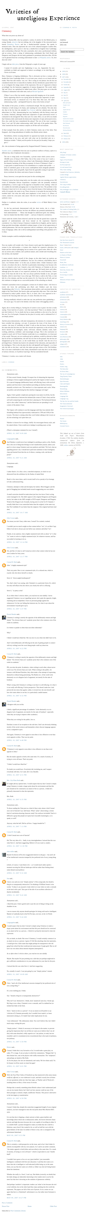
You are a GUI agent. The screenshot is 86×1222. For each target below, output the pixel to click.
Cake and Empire (65, 384)
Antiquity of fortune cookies (68, 155)
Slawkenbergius (64, 379)
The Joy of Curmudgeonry (67, 374)
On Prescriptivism (65, 165)
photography (63, 341)
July (65, 92)
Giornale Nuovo (64, 426)
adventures (63, 297)
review (39, 202)
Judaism (62, 327)
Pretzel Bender (11, 614)
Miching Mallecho (67, 130)
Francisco (71, 172)
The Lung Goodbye (65, 184)
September (66, 87)
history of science (65, 324)
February (66, 136)
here (69, 245)
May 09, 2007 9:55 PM (16, 1135)
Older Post (53, 1206)
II (71, 204)
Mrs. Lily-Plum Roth (13, 780)
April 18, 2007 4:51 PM (17, 775)
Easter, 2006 (63, 247)
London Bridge (64, 174)
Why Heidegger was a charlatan (69, 189)
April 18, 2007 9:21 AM (17, 458)
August (66, 90)
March (65, 133)
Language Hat (64, 396)
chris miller (10, 851)
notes (69, 247)
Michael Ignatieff (37, 91)
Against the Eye (66, 109)
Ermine (68, 270)
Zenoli (62, 361)
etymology (63, 322)
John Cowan (11, 518)
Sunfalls (65, 112)
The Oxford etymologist (67, 408)
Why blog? (63, 152)
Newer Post (5, 1206)
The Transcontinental (66, 403)
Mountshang (63, 389)
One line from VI (67, 240)
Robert (9, 1047)
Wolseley (17, 289)
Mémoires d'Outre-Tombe (67, 279)
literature (62, 332)
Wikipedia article (45, 57)
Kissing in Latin (64, 162)
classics (62, 312)
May (65, 98)
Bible (61, 307)
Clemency (7, 31)
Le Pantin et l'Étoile (65, 255)
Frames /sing (63, 366)
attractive (15, 42)
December (66, 79)
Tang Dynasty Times (66, 376)
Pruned (62, 418)
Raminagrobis (64, 386)
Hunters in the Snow (66, 252)
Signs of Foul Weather (66, 160)
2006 (63, 142)
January (66, 138)
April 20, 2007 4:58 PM (17, 1098)
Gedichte (62, 267)
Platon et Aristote (65, 257)
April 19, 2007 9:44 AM (17, 917)
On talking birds (64, 187)
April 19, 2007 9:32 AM (17, 873)
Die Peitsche (66, 125)
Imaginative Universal (66, 406)
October (66, 84)
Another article (7, 151)
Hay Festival (31, 110)
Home (30, 1206)
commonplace (64, 314)
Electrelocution (66, 127)
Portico (62, 364)
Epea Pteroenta (64, 381)
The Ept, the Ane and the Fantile (69, 401)
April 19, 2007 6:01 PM (17, 1066)
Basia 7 (62, 245)
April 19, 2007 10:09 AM (17, 974)
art (61, 304)
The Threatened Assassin (67, 242)
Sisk (61, 356)
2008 (63, 74)
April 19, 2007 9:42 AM (17, 895)
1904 (61, 359)
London (62, 334)
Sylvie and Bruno (65, 202)
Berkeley (77, 172)
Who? (64, 107)
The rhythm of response (68, 121)
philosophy (63, 339)
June (65, 95)
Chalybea (62, 157)
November (66, 82)
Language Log (64, 398)
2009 (63, 71)
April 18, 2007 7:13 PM (17, 826)
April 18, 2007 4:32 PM (17, 696)
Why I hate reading (65, 169)
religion (62, 344)
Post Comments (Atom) (18, 1211)
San (67, 172)
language (62, 329)
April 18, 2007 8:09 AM (17, 433)
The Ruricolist (64, 369)
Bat (72, 270)
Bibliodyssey (63, 423)
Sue (8, 878)
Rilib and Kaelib (67, 102)
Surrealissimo (64, 182)
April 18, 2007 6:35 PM (17, 799)
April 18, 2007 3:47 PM (17, 609)
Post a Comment (7, 1203)
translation (63, 346)
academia (62, 292)
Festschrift (63, 260)
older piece (15, 64)
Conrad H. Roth (12, 562)
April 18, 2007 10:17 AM (17, 512)
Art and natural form (66, 167)
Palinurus (62, 282)
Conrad (11, 362)
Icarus (62, 277)
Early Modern (64, 319)
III (73, 204)
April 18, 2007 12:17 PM (17, 556)
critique (76, 247)
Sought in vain (66, 105)
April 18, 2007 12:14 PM (17, 542)
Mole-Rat (63, 270)
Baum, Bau (63, 262)
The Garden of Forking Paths (68, 209)
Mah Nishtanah (66, 123)
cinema (62, 309)
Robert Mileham (64, 391)
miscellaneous (64, 337)
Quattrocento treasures (68, 118)
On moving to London (66, 275)
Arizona (62, 302)
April (65, 100)
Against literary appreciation (68, 177)
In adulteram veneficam (67, 265)
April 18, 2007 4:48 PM (17, 740)
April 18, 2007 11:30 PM (17, 846)
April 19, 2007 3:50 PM (17, 1042)
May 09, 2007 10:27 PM (16, 1198)
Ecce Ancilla (63, 272)
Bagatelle (65, 116)
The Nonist (63, 421)
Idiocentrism (63, 394)
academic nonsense (65, 294)
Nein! (61, 250)
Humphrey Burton (13, 44)
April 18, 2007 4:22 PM (17, 648)
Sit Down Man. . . (65, 371)
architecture (63, 299)
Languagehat (11, 439)
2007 (63, 77)
